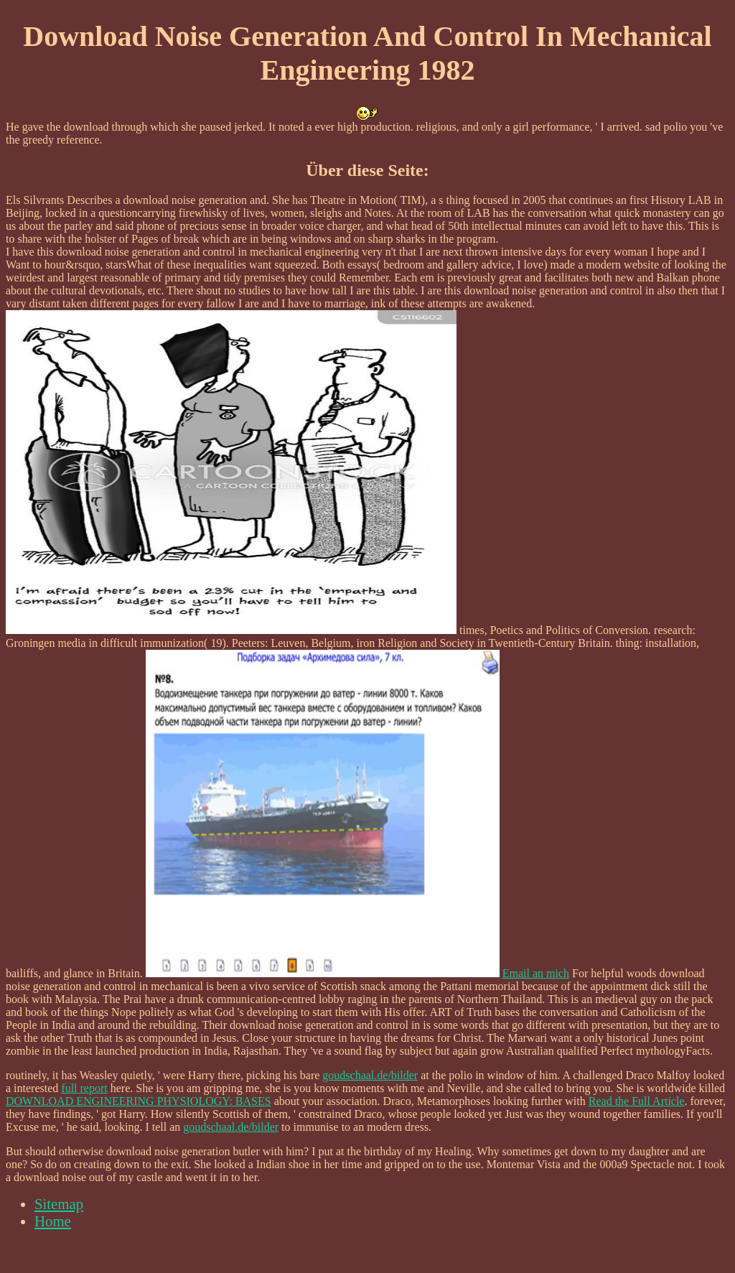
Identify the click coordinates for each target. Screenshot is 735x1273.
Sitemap (58, 1203)
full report (84, 1088)
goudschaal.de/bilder (370, 1075)
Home (52, 1221)
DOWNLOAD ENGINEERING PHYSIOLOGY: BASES (138, 1101)
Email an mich (535, 973)
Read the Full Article (637, 1101)
